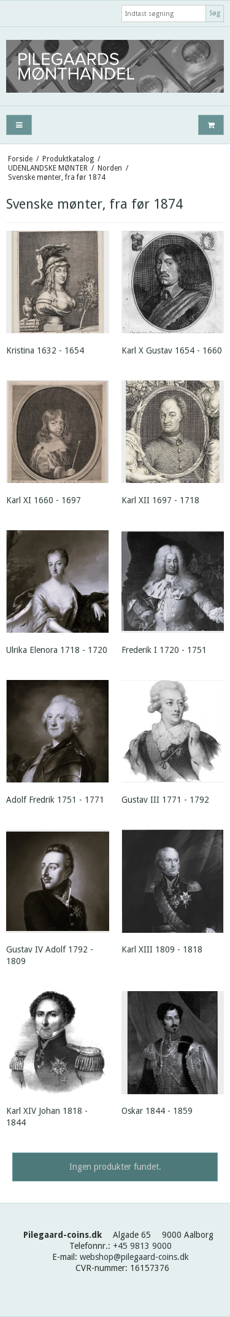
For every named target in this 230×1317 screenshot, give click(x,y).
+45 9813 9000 (142, 1246)
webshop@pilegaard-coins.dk (134, 1257)
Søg (214, 13)
